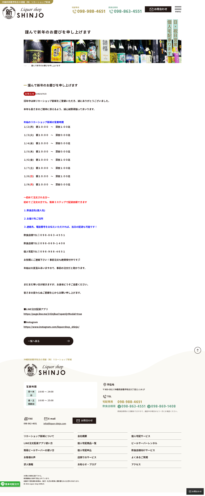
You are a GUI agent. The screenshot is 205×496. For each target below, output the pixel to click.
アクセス (136, 468)
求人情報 (28, 468)
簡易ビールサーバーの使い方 (39, 453)
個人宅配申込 (85, 453)
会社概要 (82, 438)
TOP (26, 65)
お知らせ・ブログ (87, 468)
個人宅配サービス (140, 438)
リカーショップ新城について (39, 438)
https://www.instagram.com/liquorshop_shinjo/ (51, 328)
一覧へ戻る (34, 342)
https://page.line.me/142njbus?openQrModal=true (53, 315)
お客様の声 (29, 461)
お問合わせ (160, 9)
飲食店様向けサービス (143, 453)
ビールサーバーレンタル (144, 446)
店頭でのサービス (87, 461)
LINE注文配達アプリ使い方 (38, 446)
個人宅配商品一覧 (87, 446)
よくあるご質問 (139, 461)
